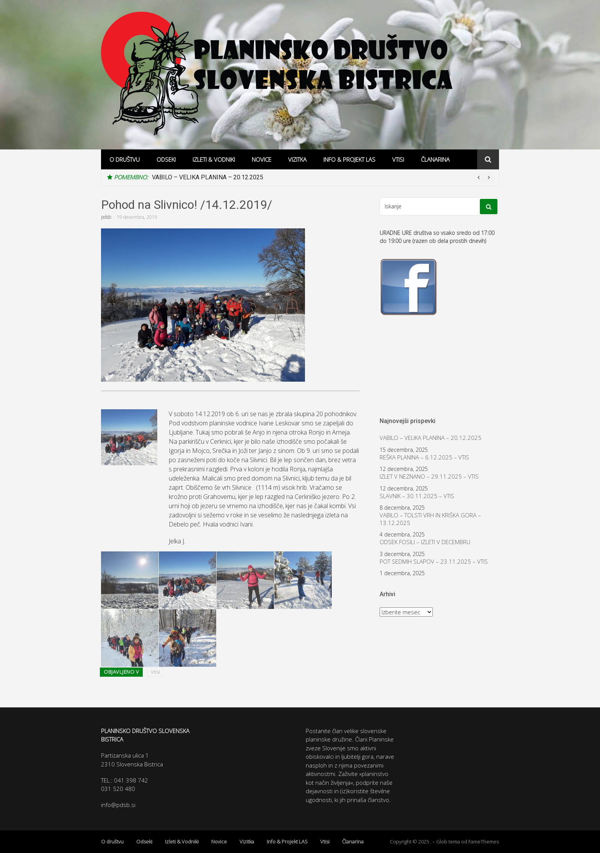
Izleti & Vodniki (213, 159)
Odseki (166, 159)
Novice (261, 159)
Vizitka (297, 159)
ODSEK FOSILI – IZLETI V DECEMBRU (425, 542)
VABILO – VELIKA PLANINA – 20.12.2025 (207, 177)
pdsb (106, 217)
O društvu (124, 159)
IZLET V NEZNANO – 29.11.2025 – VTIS (429, 476)
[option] (322, 177)
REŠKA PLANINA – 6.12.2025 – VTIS (424, 457)
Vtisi (398, 159)
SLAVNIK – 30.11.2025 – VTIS (417, 496)
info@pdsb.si (118, 805)
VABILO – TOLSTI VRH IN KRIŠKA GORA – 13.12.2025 (430, 519)
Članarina (435, 159)
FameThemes (483, 841)
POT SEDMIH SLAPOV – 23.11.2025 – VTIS (434, 561)
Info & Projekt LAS (349, 159)
